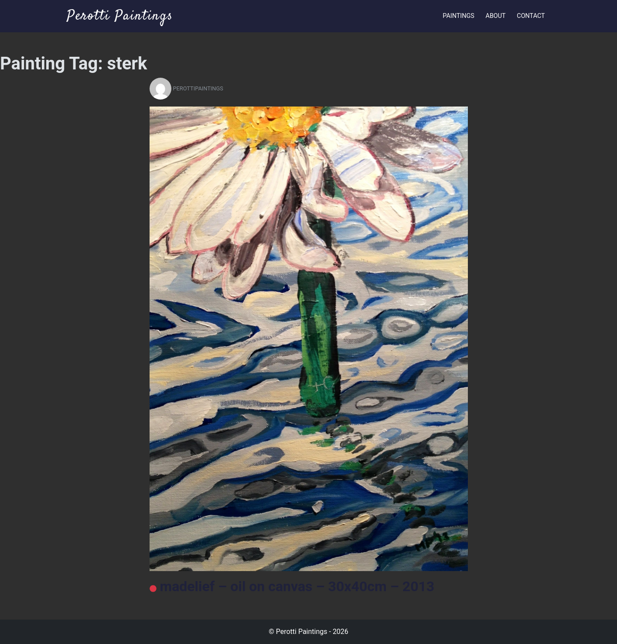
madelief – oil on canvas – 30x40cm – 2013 (292, 586)
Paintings (458, 16)
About (496, 16)
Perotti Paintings (120, 16)
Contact (531, 16)
